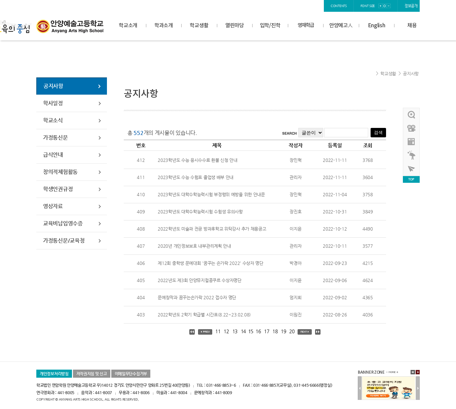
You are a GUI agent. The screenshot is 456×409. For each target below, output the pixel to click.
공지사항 (411, 73)
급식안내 (53, 154)
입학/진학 (270, 26)
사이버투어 (411, 168)
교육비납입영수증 (63, 223)
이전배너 (359, 388)
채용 (411, 26)
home (266, 6)
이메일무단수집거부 (131, 373)
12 (226, 331)
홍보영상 (411, 128)
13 (234, 331)
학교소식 (53, 120)
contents (339, 6)
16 (258, 331)
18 (274, 331)
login (283, 6)
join (297, 6)
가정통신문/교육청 (63, 240)
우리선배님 (411, 115)
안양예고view (411, 141)
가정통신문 (55, 137)
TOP (411, 179)
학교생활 (199, 26)
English (376, 26)
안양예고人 (341, 26)
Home (371, 74)
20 (291, 331)
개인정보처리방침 (54, 373)
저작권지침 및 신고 (91, 373)
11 (217, 331)
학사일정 (53, 103)
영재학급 (306, 25)
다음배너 (417, 388)
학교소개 (128, 26)
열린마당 (234, 26)
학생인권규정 (58, 189)
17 (266, 331)
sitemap (313, 6)
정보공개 (411, 6)
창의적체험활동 (60, 172)
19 (283, 331)
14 (243, 331)
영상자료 (53, 206)
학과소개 (163, 26)
